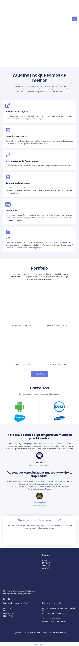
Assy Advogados (39, 503)
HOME (44, 560)
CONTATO (46, 568)
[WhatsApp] (14, 599)
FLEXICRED (7, 608)
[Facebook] (4, 599)
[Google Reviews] (9, 599)
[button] (39, 374)
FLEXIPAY (6, 611)
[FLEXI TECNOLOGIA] (19, 19)
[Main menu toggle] (74, 19)
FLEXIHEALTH (8, 613)
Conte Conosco (39, 505)
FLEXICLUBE (8, 616)
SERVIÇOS (46, 565)
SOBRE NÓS (46, 563)
